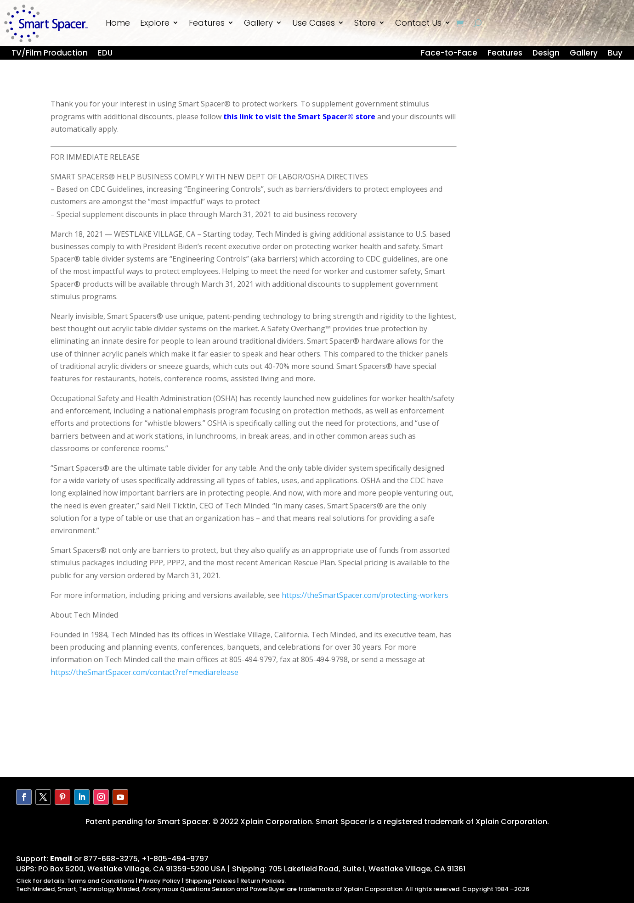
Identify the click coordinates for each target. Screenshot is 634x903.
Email (61, 858)
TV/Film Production (49, 54)
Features (207, 22)
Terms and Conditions (100, 880)
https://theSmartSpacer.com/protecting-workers (365, 595)
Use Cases (313, 22)
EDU (105, 54)
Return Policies (262, 880)
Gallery (258, 22)
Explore (155, 22)
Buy (615, 54)
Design (546, 54)
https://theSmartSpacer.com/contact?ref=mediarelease (144, 672)
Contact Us (418, 22)
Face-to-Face (449, 54)
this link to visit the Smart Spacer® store (299, 116)
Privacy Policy (160, 880)
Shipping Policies (210, 880)
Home (118, 22)
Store (365, 22)
